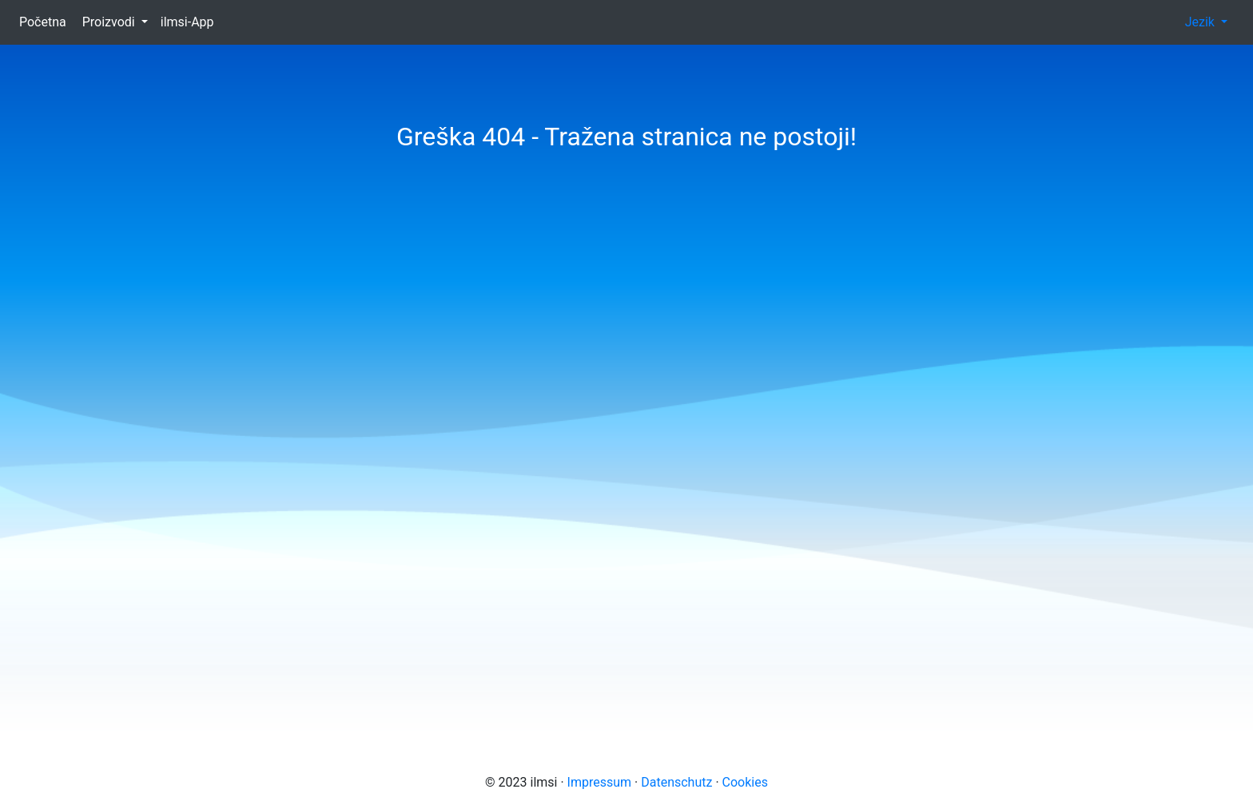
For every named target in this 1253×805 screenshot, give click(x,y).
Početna (47, 21)
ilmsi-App (192, 21)
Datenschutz (676, 782)
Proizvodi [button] (110, 22)
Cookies (745, 782)
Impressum (599, 782)
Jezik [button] (1201, 22)
